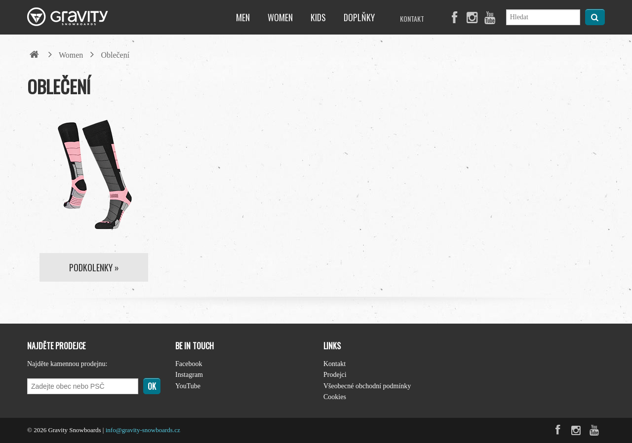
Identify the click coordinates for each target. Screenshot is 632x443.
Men (243, 17)
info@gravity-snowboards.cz (143, 430)
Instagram (189, 374)
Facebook (188, 364)
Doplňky (359, 17)
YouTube (187, 386)
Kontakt (412, 18)
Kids (318, 17)
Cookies (334, 397)
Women (280, 17)
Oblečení (115, 55)
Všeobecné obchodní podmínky (367, 386)
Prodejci (335, 374)
